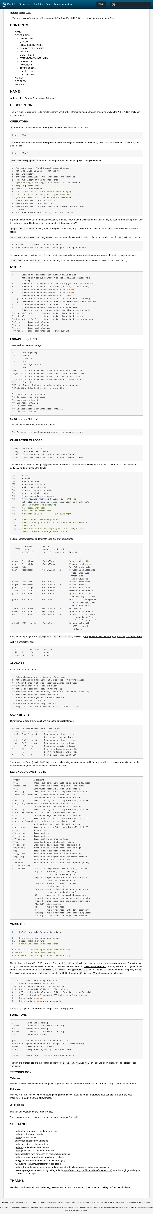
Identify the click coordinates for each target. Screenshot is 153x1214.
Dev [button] (47, 4)
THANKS (19, 84)
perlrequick (20, 1134)
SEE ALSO (20, 81)
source (22, 13)
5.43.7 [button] (37, 4)
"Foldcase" (15, 1066)
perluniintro (20, 1167)
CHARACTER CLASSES (32, 48)
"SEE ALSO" (124, 112)
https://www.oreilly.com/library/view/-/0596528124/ (87, 1170)
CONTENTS (19, 25)
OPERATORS (26, 38)
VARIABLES (26, 61)
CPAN (28, 13)
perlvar (138, 963)
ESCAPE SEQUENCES (31, 45)
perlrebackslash (22, 1154)
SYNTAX (24, 42)
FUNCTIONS (26, 65)
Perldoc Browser (16, 4)
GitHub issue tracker (74, 1202)
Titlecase (29, 71)
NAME (18, 32)
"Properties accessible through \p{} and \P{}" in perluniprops (113, 636)
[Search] (130, 4)
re (20, 1160)
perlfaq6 (19, 1150)
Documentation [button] (63, 4)
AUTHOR (19, 78)
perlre (89, 112)
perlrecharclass (22, 1157)
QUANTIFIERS (27, 55)
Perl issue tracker (96, 1207)
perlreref (14, 12)
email (87, 1202)
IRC (119, 1207)
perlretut (19, 1131)
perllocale (15, 468)
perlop (100, 112)
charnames (45, 1167)
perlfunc (19, 1147)
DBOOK (41, 1202)
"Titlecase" (33, 419)
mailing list (111, 1207)
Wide (101, 4)
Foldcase (29, 74)
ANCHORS (25, 51)
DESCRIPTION (22, 35)
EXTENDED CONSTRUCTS (34, 58)
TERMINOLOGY (28, 68)
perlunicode (30, 468)
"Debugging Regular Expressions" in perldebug (38, 1164)
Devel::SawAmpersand (95, 966)
